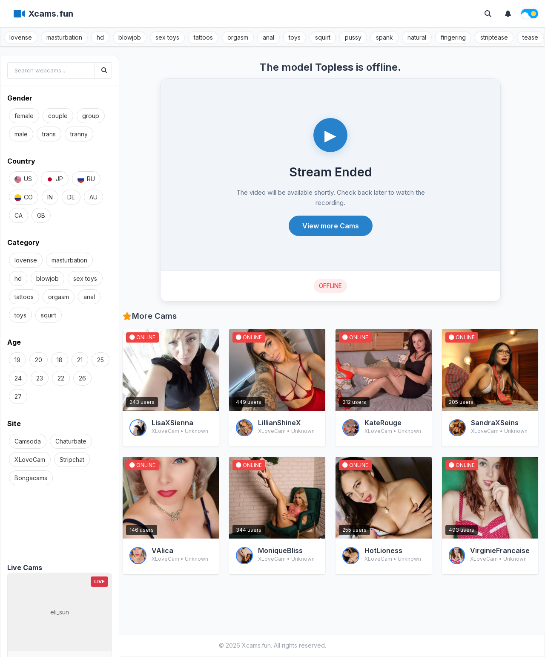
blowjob (129, 37)
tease (530, 37)
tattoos (203, 37)
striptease (494, 37)
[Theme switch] (529, 13)
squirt (322, 37)
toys (295, 37)
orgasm (237, 37)
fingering (453, 37)
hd (100, 37)
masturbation (64, 37)
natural (416, 37)
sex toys (167, 37)
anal (268, 37)
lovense (20, 37)
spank (384, 37)
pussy (353, 37)
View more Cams (330, 226)
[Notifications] (508, 13)
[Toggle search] (488, 13)
